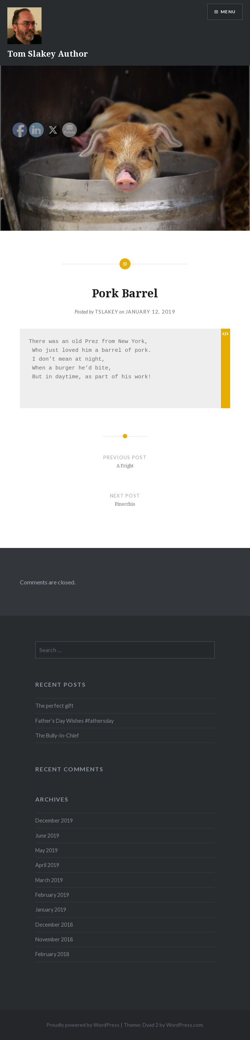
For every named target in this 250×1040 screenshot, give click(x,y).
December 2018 (54, 925)
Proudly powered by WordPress (82, 1025)
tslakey (106, 312)
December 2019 (54, 820)
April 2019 (47, 865)
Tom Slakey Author (47, 53)
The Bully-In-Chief (57, 735)
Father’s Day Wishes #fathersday (74, 721)
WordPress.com (184, 1025)
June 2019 (47, 835)
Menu (228, 11)
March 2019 (49, 880)
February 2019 (52, 895)
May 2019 (46, 850)
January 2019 (50, 909)
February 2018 (52, 954)
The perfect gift (54, 706)
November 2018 (54, 939)
